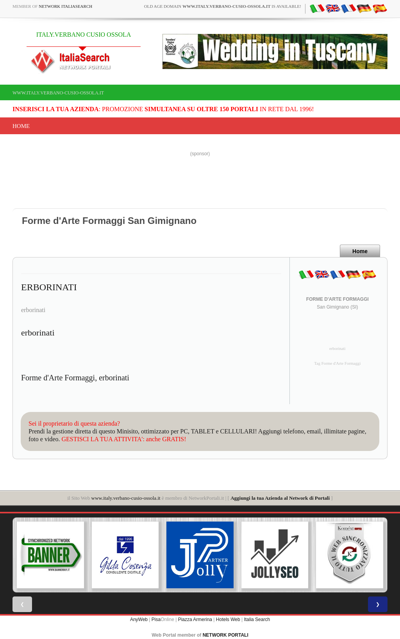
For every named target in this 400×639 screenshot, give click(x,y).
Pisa (156, 619)
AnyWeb (139, 619)
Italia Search (257, 619)
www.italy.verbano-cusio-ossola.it (58, 93)
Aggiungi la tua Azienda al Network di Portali (280, 498)
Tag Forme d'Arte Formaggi (337, 363)
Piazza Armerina (195, 619)
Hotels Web (228, 619)
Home (21, 126)
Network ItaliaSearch (65, 6)
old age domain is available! (222, 6)
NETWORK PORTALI (225, 635)
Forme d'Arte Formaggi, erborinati (75, 377)
